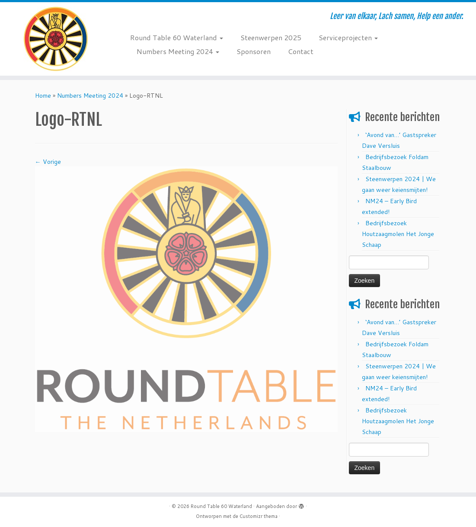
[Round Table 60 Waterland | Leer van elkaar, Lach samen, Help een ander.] (56, 38)
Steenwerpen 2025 (270, 37)
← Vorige (48, 161)
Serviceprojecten (348, 37)
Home (43, 95)
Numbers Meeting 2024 (178, 51)
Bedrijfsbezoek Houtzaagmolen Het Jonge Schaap (398, 234)
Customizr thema (259, 516)
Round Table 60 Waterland (176, 37)
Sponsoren (253, 51)
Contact (300, 51)
